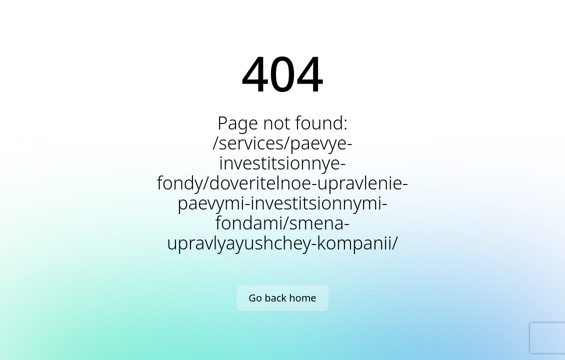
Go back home (282, 297)
